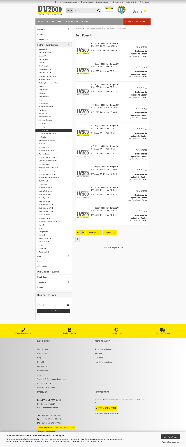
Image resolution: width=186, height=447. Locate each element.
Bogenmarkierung (45, 100)
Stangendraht (43, 232)
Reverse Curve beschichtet (48, 161)
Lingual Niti (43, 49)
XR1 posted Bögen (45, 238)
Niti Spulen (42, 235)
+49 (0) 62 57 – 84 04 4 (50, 415)
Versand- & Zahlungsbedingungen (51, 379)
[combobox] (94, 232)
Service (129, 21)
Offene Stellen (43, 353)
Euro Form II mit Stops (48, 133)
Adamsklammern (45, 117)
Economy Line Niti (45, 73)
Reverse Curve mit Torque (47, 171)
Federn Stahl (43, 90)
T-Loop (41, 228)
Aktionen (140, 21)
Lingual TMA (43, 59)
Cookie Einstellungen (46, 387)
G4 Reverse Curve (45, 69)
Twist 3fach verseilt (45, 188)
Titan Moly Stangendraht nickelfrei (50, 221)
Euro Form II (45, 130)
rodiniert (42, 144)
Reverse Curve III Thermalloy (48, 167)
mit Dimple (42, 123)
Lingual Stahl (43, 56)
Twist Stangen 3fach (46, 205)
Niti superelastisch (45, 120)
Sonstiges (41, 282)
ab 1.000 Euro (66, 2)
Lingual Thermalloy (45, 52)
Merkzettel (144, 2)
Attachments (71, 21)
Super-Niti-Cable (44, 215)
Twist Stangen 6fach (46, 208)
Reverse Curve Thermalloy (48, 157)
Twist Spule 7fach (45, 201)
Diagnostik (42, 21)
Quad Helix (42, 249)
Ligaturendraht (44, 96)
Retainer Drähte (44, 242)
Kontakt (40, 362)
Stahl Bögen (43, 184)
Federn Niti (42, 86)
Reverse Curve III (45, 164)
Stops (41, 245)
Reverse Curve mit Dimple (47, 174)
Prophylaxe (42, 277)
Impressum (42, 366)
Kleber (40, 261)
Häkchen (42, 93)
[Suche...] (69, 10)
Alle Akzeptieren (170, 437)
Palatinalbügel (44, 252)
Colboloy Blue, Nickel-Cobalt (48, 83)
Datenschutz (42, 370)
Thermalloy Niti (44, 147)
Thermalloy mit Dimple (46, 150)
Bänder (40, 287)
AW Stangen (43, 113)
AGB (39, 375)
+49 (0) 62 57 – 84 (49, 419)
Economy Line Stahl (45, 79)
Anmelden (53, 311)
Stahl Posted (43, 181)
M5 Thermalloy (44, 66)
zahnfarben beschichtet (47, 140)
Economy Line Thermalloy (47, 76)
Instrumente (42, 267)
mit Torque (42, 127)
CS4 (39, 256)
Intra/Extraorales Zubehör (48, 272)
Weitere (86, 21)
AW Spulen (42, 110)
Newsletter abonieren (103, 362)
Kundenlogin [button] (131, 2)
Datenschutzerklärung (94, 441)
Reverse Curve (44, 154)
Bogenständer (44, 103)
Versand (102, 2)
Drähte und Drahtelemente (48, 45)
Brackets (56, 21)
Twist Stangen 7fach (46, 211)
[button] (118, 2)
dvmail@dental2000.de (51, 423)
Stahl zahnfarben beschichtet (49, 178)
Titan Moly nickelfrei (46, 218)
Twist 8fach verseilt (45, 191)
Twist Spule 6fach (45, 198)
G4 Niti (41, 63)
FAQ (39, 358)
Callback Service (44, 383)
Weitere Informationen (170, 442)
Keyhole (41, 225)
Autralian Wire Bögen (46, 106)
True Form (44, 137)
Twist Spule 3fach (45, 194)
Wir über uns (42, 349)
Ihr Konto (98, 353)
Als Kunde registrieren (104, 349)
